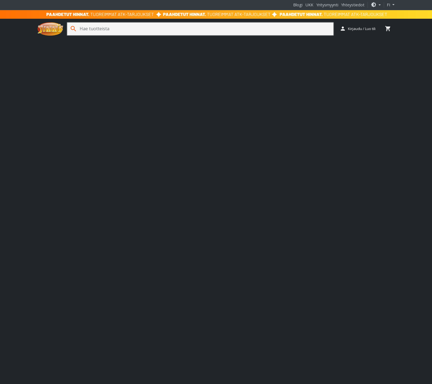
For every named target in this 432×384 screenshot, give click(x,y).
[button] (376, 4)
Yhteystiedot (352, 4)
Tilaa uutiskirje (333, 206)
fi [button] (389, 4)
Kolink (136, 280)
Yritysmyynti (327, 4)
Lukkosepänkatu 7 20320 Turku (151, 223)
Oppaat (386, 41)
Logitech (136, 306)
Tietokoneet (50, 41)
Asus (132, 295)
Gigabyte (186, 300)
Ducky (148, 275)
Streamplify (141, 285)
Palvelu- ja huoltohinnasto (65, 316)
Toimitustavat (54, 292)
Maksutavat (52, 300)
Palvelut (338, 41)
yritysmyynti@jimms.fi (61, 241)
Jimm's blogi (230, 284)
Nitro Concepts (159, 280)
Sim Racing (167, 41)
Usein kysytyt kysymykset (64, 324)
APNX (133, 275)
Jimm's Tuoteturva (58, 348)
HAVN (193, 275)
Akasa (146, 295)
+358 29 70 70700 (57, 195)
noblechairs (187, 280)
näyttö (156, 127)
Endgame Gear (171, 275)
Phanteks (156, 306)
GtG (277, 121)
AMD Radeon (197, 127)
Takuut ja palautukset (61, 308)
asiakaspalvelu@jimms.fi (63, 200)
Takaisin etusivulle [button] (216, 146)
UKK (309, 4)
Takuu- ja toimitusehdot (197, 367)
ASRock (162, 295)
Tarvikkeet (228, 41)
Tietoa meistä (54, 276)
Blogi (298, 4)
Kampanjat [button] (362, 41)
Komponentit (80, 41)
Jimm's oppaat (232, 276)
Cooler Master (186, 295)
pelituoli (173, 127)
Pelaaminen (139, 41)
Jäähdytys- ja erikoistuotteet (270, 41)
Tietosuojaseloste (239, 367)
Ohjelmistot (313, 41)
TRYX (160, 285)
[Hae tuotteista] (205, 29)
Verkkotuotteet (198, 41)
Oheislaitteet (110, 41)
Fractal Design (161, 300)
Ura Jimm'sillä (53, 340)
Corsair (137, 300)
